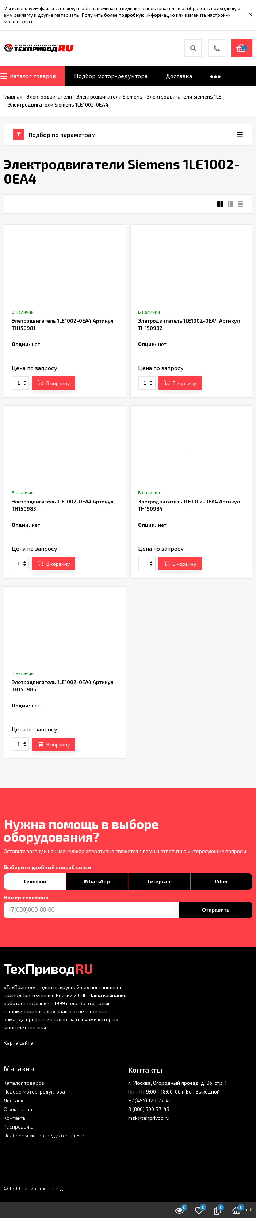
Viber (221, 881)
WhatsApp (97, 881)
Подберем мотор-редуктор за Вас (44, 1135)
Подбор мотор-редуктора (34, 1091)
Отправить (215, 910)
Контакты (15, 1118)
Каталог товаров (24, 1083)
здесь (27, 21)
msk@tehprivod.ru (148, 1118)
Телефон (34, 881)
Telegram (159, 881)
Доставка (15, 1100)
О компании (18, 1109)
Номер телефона (26, 897)
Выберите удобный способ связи (47, 867)
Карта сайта (18, 1043)
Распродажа (19, 1126)
